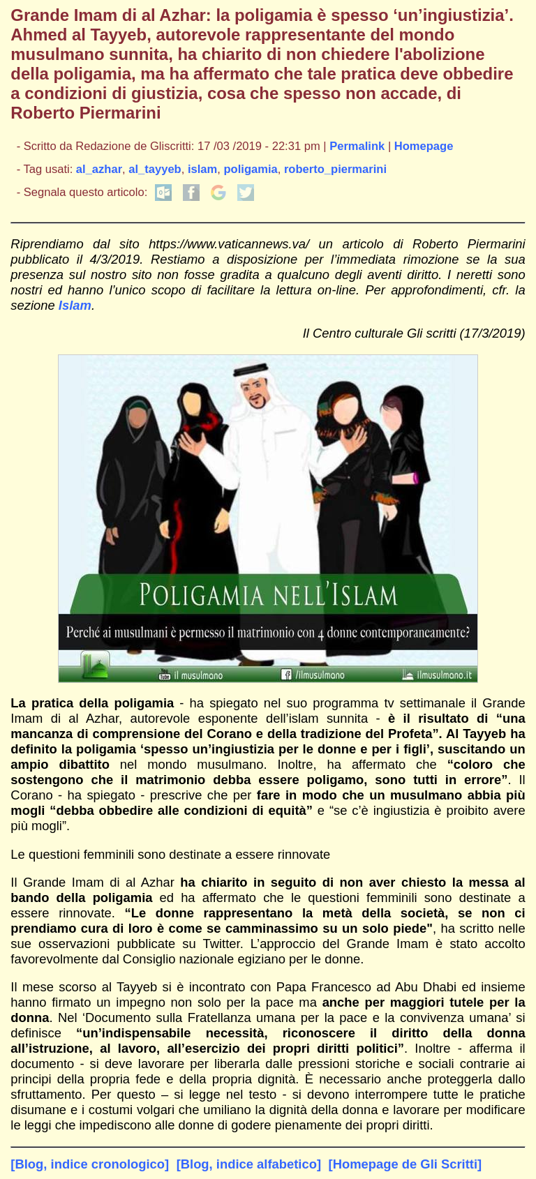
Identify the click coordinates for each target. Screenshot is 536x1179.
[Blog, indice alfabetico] (249, 1164)
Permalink (357, 146)
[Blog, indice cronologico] (89, 1164)
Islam (75, 305)
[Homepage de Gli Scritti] (405, 1164)
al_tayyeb (154, 169)
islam (202, 169)
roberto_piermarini (335, 169)
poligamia (250, 169)
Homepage (424, 146)
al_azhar (99, 169)
